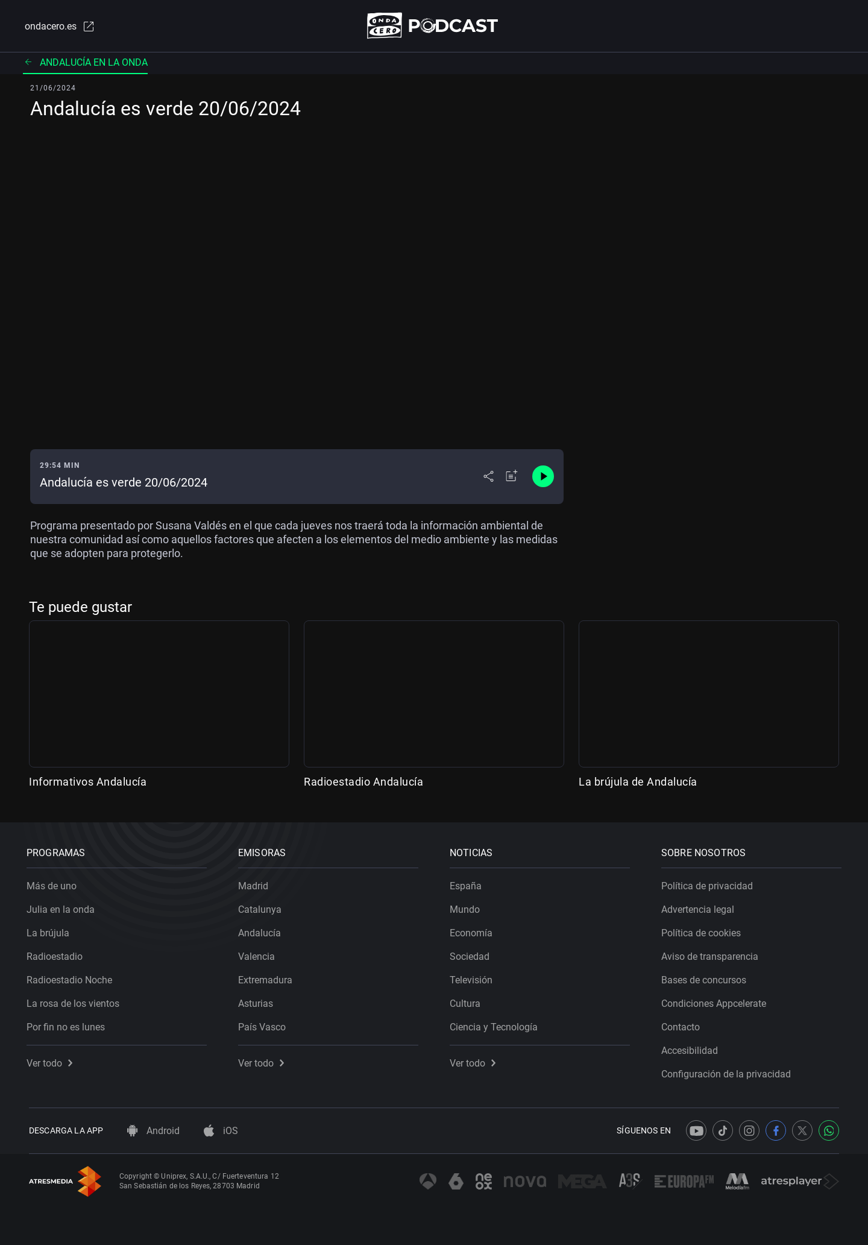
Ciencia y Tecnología (496, 1024)
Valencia (259, 954)
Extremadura (268, 977)
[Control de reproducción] (543, 477)
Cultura (467, 1001)
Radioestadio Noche (72, 977)
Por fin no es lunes (68, 1024)
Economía (473, 930)
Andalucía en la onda (85, 63)
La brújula (50, 930)
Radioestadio (57, 954)
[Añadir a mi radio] (512, 477)
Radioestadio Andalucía (363, 782)
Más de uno (54, 883)
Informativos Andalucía (87, 782)
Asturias (258, 1001)
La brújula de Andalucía (638, 782)
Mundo (467, 907)
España (468, 883)
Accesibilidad (692, 1048)
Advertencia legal (700, 907)
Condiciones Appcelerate (716, 1001)
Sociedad (472, 954)
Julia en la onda (63, 907)
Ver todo (52, 1061)
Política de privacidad (709, 883)
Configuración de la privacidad (728, 1071)
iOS (221, 1130)
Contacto (683, 1024)
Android (153, 1130)
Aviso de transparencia (712, 954)
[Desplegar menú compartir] (488, 477)
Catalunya (262, 907)
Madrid (256, 883)
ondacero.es (57, 26)
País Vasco (264, 1024)
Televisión (473, 977)
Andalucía (262, 930)
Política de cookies (703, 930)
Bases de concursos (706, 977)
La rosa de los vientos (75, 1001)
